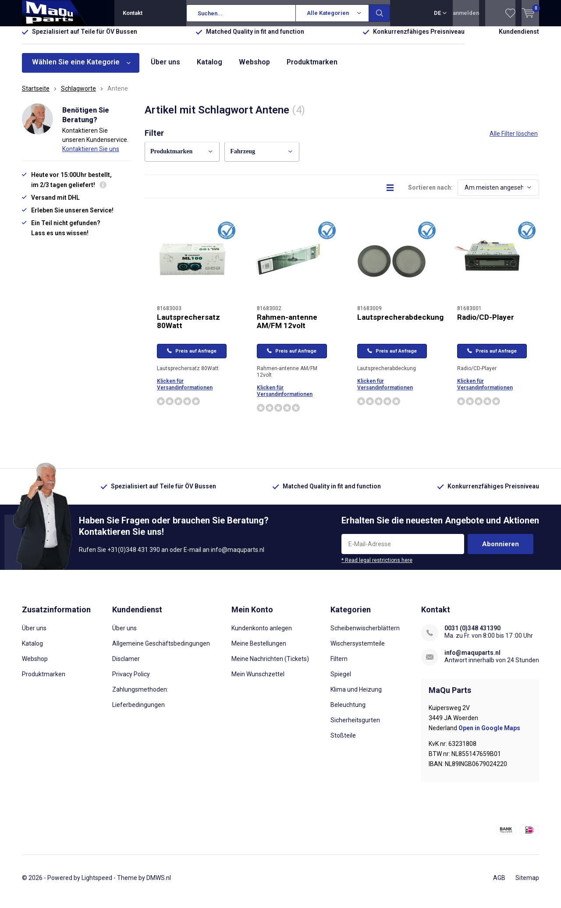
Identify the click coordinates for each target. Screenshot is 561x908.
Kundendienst (519, 38)
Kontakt (132, 13)
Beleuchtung (348, 710)
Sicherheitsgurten (355, 726)
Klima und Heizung (356, 695)
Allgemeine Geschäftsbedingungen (161, 649)
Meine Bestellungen (258, 649)
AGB (499, 884)
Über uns (165, 68)
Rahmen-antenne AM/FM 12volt (287, 327)
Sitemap (527, 884)
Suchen (379, 13)
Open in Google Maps (489, 734)
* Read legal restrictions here (376, 567)
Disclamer (126, 664)
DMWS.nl (158, 884)
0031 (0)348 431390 (472, 634)
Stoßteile (343, 741)
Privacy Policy (131, 680)
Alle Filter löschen (514, 140)
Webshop (254, 68)
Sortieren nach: (430, 193)
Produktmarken (312, 68)
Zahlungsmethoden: (140, 695)
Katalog (209, 68)
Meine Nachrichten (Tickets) (270, 664)
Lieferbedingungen (138, 710)
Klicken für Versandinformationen (185, 391)
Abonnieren (500, 551)
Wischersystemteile (357, 649)
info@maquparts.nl (472, 658)
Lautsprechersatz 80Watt (188, 327)
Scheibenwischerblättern (365, 634)
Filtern (339, 664)
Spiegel (340, 680)
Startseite (36, 95)
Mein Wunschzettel (257, 680)
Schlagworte (78, 95)
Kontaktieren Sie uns (90, 155)
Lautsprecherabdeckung (400, 323)
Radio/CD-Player (485, 323)
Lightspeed (97, 884)
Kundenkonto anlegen (261, 634)
